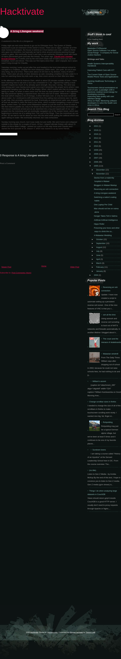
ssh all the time (109, 315)
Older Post (74, 267)
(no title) (92, 470)
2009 (96, 150)
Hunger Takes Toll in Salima (105, 216)
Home (43, 266)
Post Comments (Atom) (21, 273)
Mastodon (91, 48)
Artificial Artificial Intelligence (106, 220)
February (100, 267)
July (98, 251)
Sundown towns (99, 450)
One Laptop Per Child (103, 204)
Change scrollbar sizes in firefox (102, 402)
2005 (96, 166)
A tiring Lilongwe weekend (27, 31)
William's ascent (99, 381)
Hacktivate (22, 11)
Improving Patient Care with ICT (100, 70)
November (101, 174)
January (100, 271)
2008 (96, 154)
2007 (96, 158)
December (101, 170)
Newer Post (6, 267)
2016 (96, 134)
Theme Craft (90, 632)
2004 (96, 275)
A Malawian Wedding (103, 235)
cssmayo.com (52, 632)
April (98, 259)
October (100, 239)
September (101, 243)
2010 (96, 146)
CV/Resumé (101, 48)
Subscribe (95, 12)
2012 (96, 138)
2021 (96, 126)
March (99, 263)
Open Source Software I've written (101, 50)
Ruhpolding (108, 422)
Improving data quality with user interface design (100, 97)
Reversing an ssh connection (106, 189)
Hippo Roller (99, 224)
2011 (96, 142)
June (98, 255)
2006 (96, 162)
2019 (96, 130)
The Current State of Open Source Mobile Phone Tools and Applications (102, 75)
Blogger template (76, 632)
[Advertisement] (22, 243)
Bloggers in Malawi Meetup (105, 185)
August (99, 247)
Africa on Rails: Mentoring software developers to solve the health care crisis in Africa (102, 103)
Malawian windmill (110, 354)
